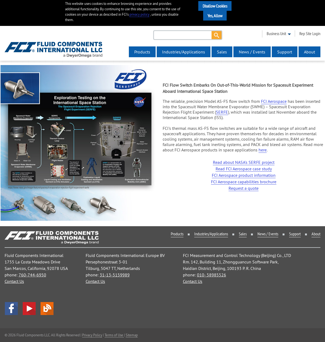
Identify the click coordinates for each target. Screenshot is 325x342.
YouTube (29, 308)
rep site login (309, 33)
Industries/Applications (183, 52)
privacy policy (139, 14)
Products (142, 52)
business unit (276, 33)
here (263, 150)
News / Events (252, 52)
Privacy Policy (92, 335)
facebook (11, 308)
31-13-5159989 (115, 274)
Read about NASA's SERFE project (243, 162)
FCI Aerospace (274, 101)
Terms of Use (114, 335)
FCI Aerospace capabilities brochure (243, 181)
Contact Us (14, 281)
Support (284, 52)
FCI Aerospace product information (244, 175)
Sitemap (132, 335)
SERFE (222, 112)
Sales (222, 52)
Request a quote (244, 188)
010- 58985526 (211, 274)
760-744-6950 (32, 274)
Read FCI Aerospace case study (244, 168)
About (309, 52)
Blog (47, 308)
